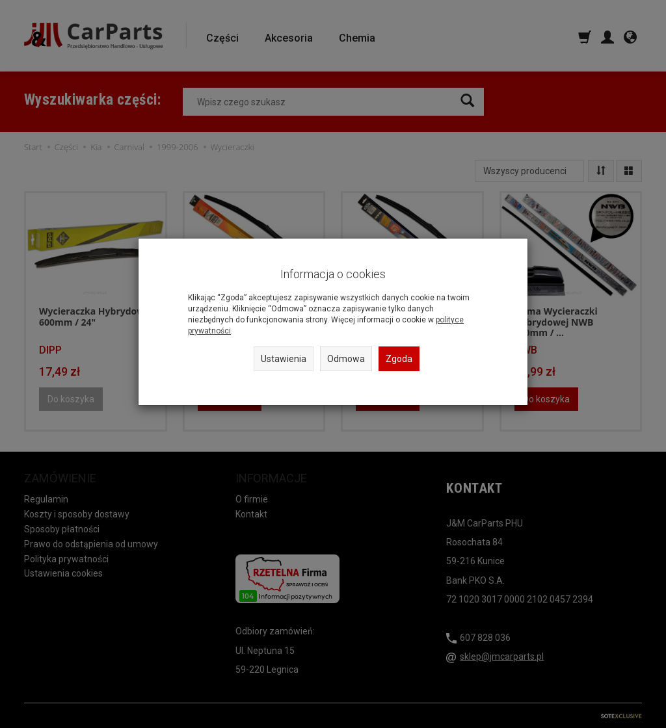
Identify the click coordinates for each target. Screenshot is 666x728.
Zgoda (399, 359)
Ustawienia (283, 359)
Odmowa (346, 359)
